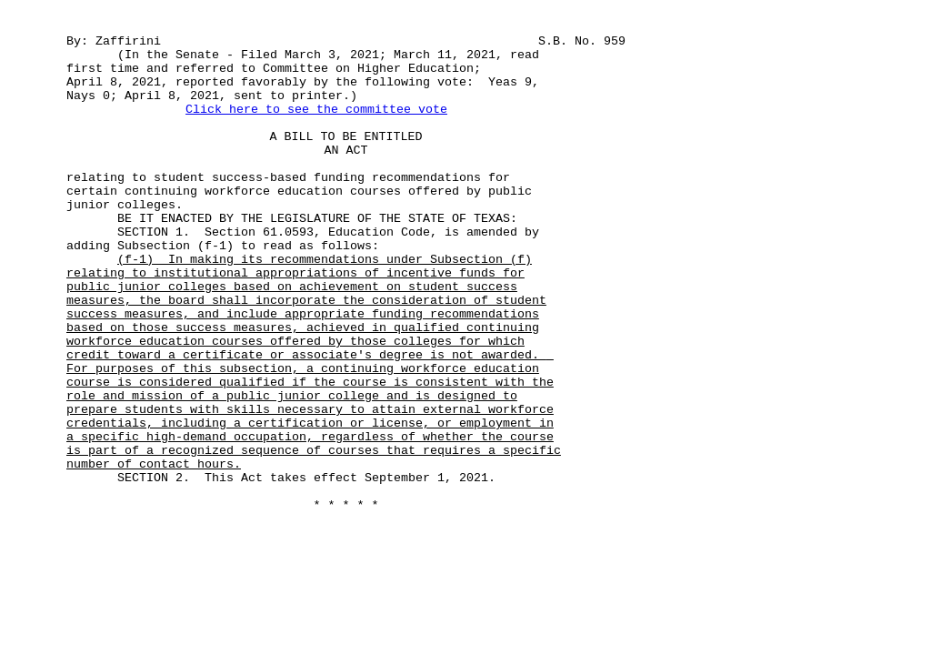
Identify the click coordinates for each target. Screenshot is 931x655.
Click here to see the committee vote (316, 109)
